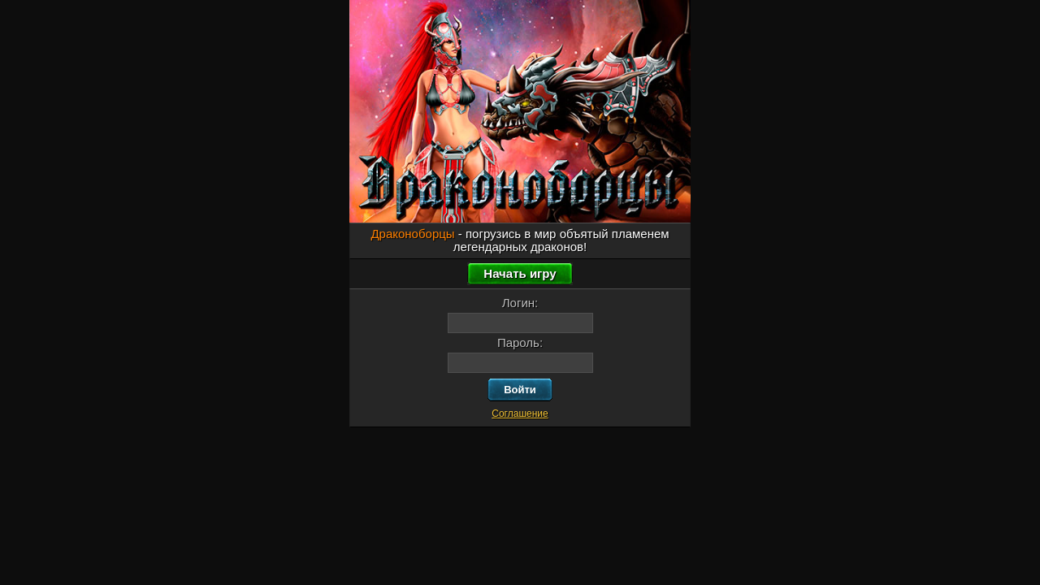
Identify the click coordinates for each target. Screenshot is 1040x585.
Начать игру (519, 273)
